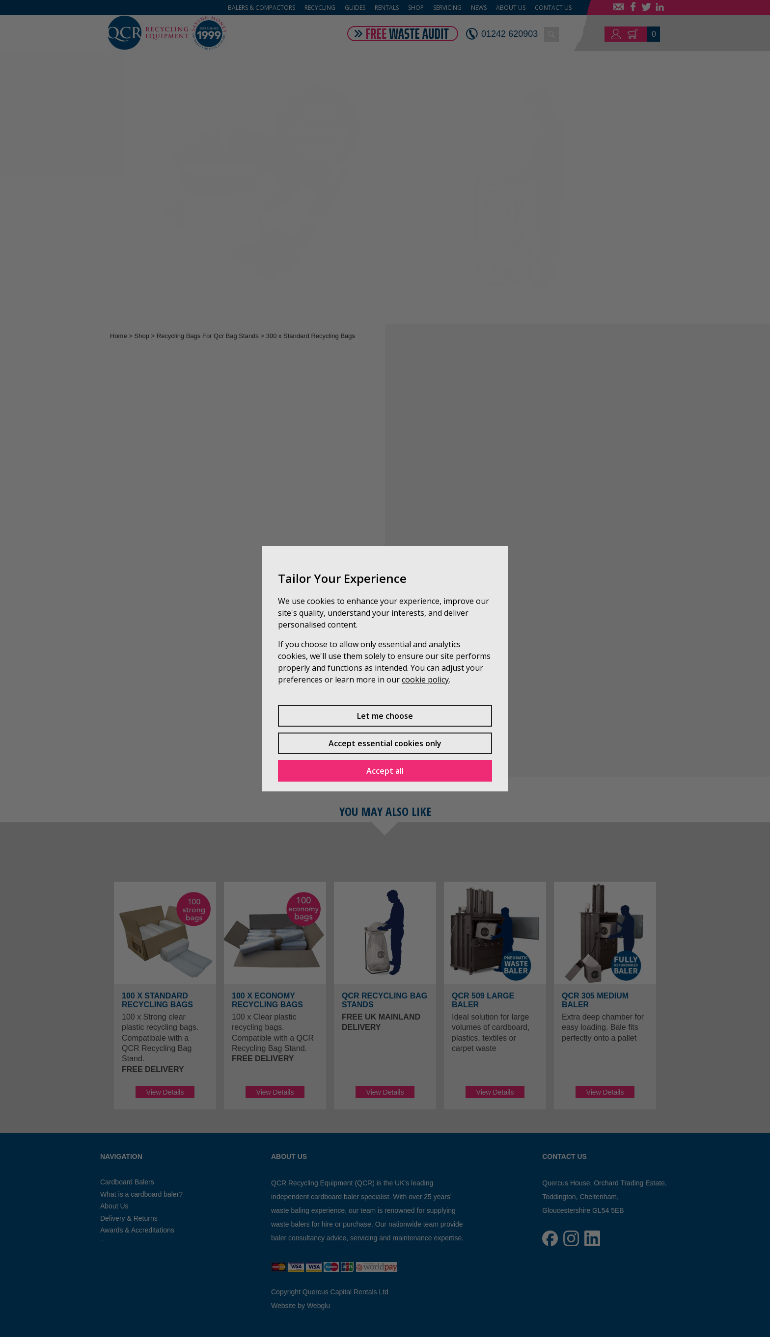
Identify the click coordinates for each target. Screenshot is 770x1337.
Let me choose (385, 715)
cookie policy (425, 679)
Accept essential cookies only (385, 743)
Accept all (385, 770)
